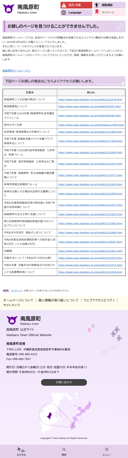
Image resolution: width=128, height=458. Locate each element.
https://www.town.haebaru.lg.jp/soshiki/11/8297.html (90, 241)
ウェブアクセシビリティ (99, 300)
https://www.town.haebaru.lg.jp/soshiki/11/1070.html (90, 163)
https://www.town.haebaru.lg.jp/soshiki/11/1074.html (90, 265)
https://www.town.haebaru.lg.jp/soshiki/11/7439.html (90, 141)
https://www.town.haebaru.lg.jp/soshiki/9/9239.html (89, 115)
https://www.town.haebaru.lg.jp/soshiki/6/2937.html (89, 106)
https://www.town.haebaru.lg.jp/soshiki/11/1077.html (90, 175)
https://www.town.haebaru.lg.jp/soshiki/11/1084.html (90, 152)
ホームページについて (18, 300)
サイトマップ (11, 305)
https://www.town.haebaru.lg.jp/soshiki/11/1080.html (90, 131)
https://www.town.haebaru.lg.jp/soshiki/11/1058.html (90, 193)
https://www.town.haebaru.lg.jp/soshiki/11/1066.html (90, 232)
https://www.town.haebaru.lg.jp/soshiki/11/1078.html (90, 99)
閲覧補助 (107, 5)
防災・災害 (75, 5)
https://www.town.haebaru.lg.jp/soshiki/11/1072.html (90, 205)
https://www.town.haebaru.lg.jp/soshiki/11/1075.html (90, 257)
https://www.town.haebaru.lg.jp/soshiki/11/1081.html (90, 251)
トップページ (16, 291)
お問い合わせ (64, 382)
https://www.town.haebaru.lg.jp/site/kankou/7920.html (91, 124)
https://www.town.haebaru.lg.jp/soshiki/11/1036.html (90, 272)
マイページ (108, 12)
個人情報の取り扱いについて (58, 300)
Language (75, 12)
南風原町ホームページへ (16, 70)
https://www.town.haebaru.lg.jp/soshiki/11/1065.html (90, 223)
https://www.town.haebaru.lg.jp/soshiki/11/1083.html (90, 184)
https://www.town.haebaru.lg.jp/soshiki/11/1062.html (90, 214)
